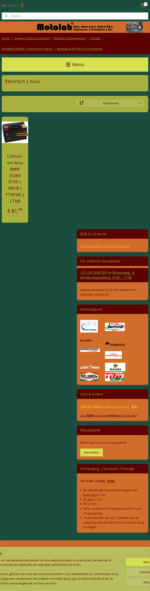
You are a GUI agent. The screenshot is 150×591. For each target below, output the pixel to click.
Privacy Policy (74, 558)
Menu (75, 64)
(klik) (134, 406)
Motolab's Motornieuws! (70, 38)
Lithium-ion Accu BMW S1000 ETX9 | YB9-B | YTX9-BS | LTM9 (15, 179)
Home (6, 38)
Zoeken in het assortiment (31, 38)
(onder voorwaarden (116, 406)
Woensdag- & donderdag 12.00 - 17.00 (107, 275)
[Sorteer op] (110, 103)
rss (64, 583)
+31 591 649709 (93, 272)
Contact (95, 38)
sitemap (55, 583)
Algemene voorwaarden (75, 550)
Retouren (7, 550)
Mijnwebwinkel (120, 583)
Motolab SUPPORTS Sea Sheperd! (79, 49)
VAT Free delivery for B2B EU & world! (105, 246)
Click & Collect (91, 406)
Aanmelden (91, 452)
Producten (125, 550)
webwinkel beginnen (81, 583)
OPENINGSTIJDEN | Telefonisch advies (27, 49)
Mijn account (13, 5)
